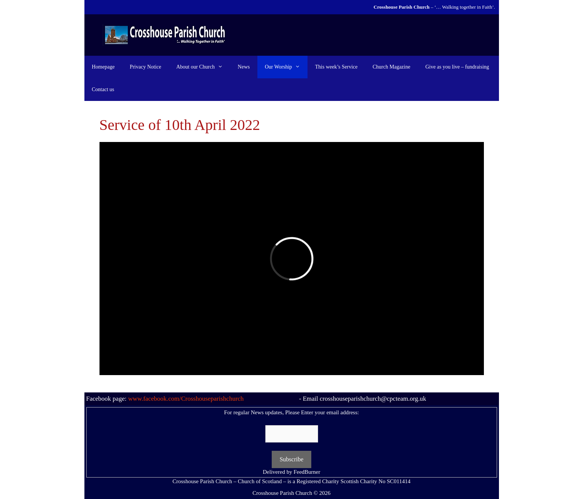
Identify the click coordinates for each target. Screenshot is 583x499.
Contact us (103, 89)
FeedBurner (307, 472)
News (244, 67)
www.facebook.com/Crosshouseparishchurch (186, 398)
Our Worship (286, 67)
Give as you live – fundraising (457, 67)
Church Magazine (391, 67)
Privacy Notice (145, 67)
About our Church (203, 67)
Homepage (103, 67)
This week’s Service (336, 67)
